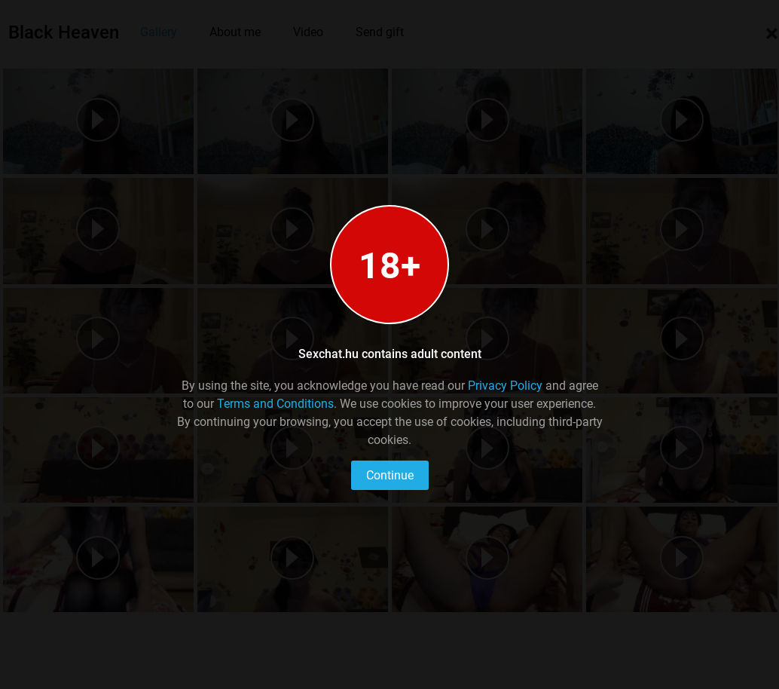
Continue (390, 475)
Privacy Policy (505, 385)
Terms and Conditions (275, 404)
